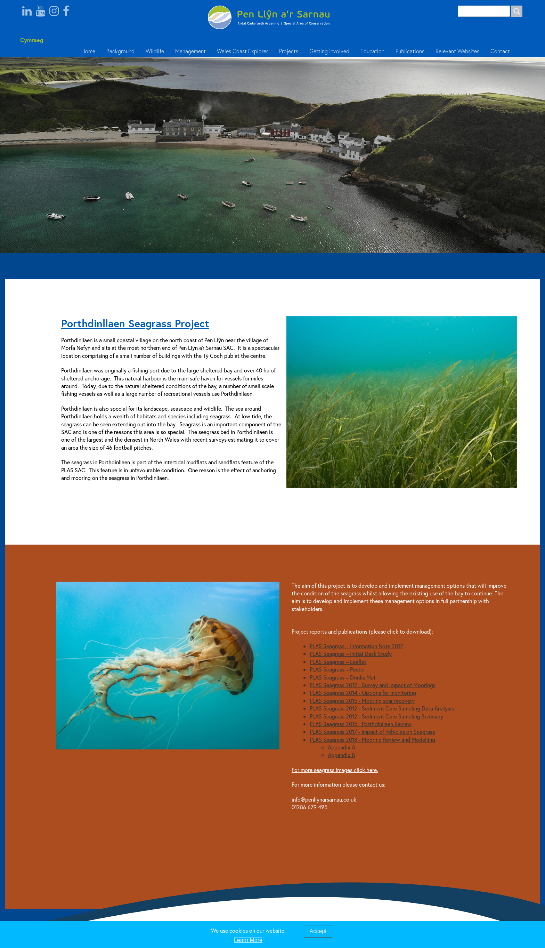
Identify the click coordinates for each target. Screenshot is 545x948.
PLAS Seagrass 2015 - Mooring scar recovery (362, 700)
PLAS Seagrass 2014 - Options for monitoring (363, 692)
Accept (318, 931)
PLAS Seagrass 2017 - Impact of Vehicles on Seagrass (372, 731)
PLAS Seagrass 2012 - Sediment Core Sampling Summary (376, 716)
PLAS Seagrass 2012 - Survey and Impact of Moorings (373, 685)
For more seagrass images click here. (335, 769)
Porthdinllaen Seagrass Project (135, 323)
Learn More (248, 940)
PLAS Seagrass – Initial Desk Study (351, 653)
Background (120, 51)
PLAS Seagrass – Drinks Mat (343, 677)
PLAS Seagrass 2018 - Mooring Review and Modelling (372, 739)
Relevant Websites (457, 51)
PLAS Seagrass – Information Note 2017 (356, 646)
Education (372, 51)
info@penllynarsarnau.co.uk (324, 799)
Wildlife (155, 51)
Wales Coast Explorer (242, 51)
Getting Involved (329, 51)
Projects (288, 51)
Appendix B (341, 754)
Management (190, 51)
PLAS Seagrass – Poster (337, 669)
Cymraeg (31, 39)
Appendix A (341, 747)
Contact (500, 51)
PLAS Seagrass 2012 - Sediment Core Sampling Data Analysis (382, 708)
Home (88, 51)
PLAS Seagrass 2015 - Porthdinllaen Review (361, 724)
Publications (410, 51)
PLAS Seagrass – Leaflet (338, 661)
